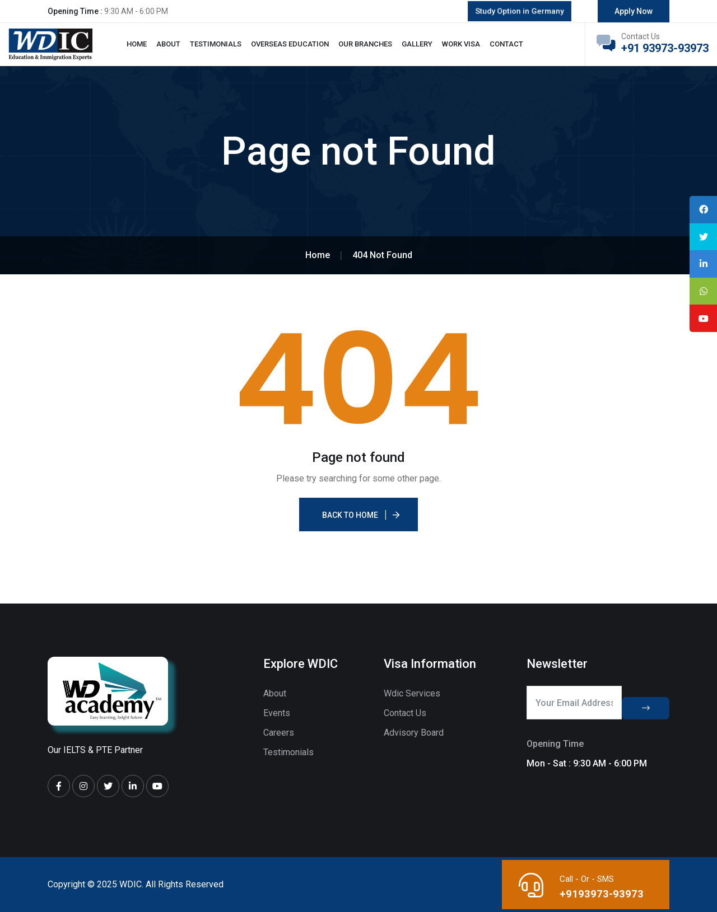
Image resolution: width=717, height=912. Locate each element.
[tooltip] (702, 211)
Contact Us (405, 713)
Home (137, 44)
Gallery (417, 44)
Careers (278, 732)
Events (276, 713)
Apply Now (633, 11)
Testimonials (215, 44)
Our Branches (365, 44)
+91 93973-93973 (665, 48)
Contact (506, 44)
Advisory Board (414, 732)
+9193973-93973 (600, 893)
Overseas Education (290, 44)
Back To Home (350, 515)
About (168, 44)
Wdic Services (412, 693)
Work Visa (461, 44)
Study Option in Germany (519, 11)
